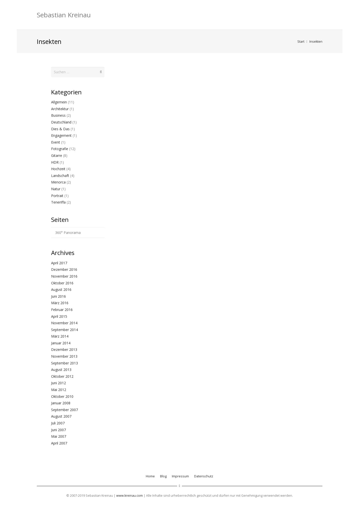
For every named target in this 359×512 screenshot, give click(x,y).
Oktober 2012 (62, 376)
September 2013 (64, 362)
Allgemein (59, 101)
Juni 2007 (58, 429)
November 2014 (64, 322)
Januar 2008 (60, 402)
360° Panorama (68, 232)
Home (150, 476)
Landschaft (60, 175)
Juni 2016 (58, 296)
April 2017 (59, 262)
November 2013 (64, 356)
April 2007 (59, 442)
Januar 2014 (60, 342)
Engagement (61, 135)
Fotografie (59, 148)
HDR (55, 161)
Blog (163, 476)
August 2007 (61, 416)
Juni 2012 (58, 382)
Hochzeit (58, 168)
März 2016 (59, 302)
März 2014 (59, 336)
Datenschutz (203, 476)
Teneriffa (58, 202)
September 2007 (64, 409)
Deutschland (61, 121)
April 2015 (59, 315)
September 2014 (64, 329)
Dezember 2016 (64, 269)
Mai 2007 (58, 436)
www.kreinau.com (129, 495)
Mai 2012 (58, 389)
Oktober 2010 (62, 396)
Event (55, 142)
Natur (55, 188)
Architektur (60, 108)
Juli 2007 (58, 422)
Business (58, 115)
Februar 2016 (62, 309)
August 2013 (61, 369)
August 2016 (61, 289)
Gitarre (56, 155)
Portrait (57, 195)
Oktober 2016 (62, 282)
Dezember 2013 (64, 349)
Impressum (180, 476)
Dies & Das (60, 128)
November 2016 (64, 276)
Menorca (58, 181)
